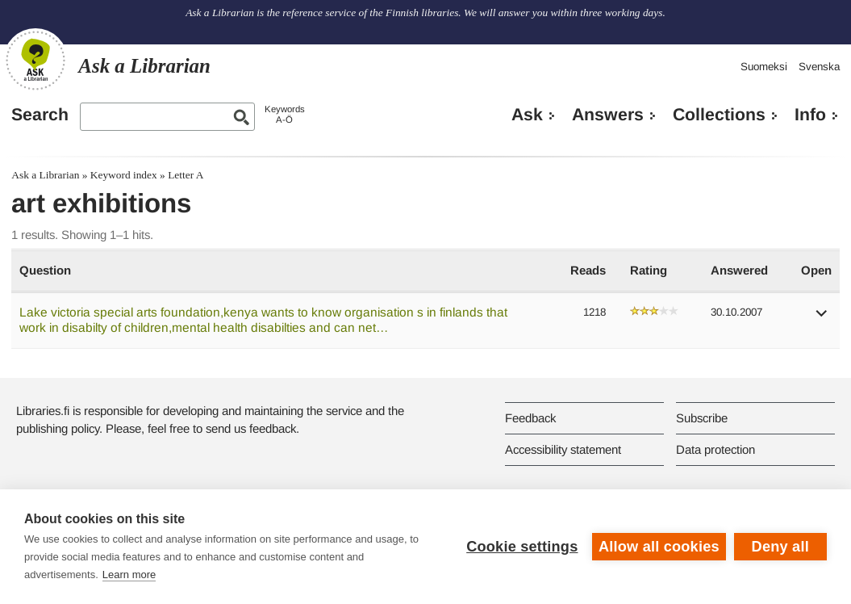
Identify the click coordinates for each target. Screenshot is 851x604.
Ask (527, 114)
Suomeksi (763, 67)
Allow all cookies (659, 547)
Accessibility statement (563, 449)
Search (40, 114)
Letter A (185, 175)
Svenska (819, 67)
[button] (822, 318)
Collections (719, 114)
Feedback (530, 418)
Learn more (129, 574)
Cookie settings (522, 547)
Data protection (715, 449)
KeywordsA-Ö (285, 114)
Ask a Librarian (45, 175)
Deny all (780, 547)
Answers (608, 114)
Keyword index (123, 175)
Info (810, 114)
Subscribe (702, 418)
